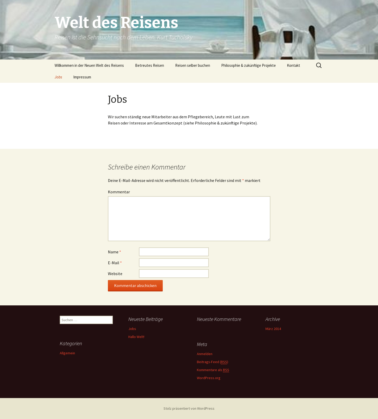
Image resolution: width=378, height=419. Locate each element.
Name (114, 251)
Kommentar (119, 191)
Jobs (58, 77)
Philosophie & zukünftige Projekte (248, 65)
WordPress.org (208, 378)
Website (115, 273)
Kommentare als (213, 369)
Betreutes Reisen (149, 65)
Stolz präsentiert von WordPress (189, 408)
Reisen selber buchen (192, 65)
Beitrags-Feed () (212, 361)
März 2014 (273, 328)
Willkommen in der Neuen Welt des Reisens (89, 65)
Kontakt (293, 65)
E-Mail (115, 262)
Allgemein (67, 353)
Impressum (82, 77)
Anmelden (204, 353)
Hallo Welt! (136, 336)
